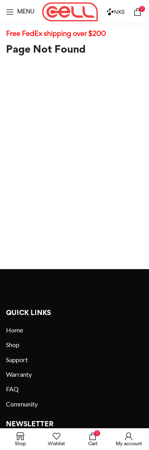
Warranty (19, 374)
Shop (12, 344)
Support (17, 359)
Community (22, 404)
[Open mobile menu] (20, 12)
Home (14, 330)
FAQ (12, 389)
